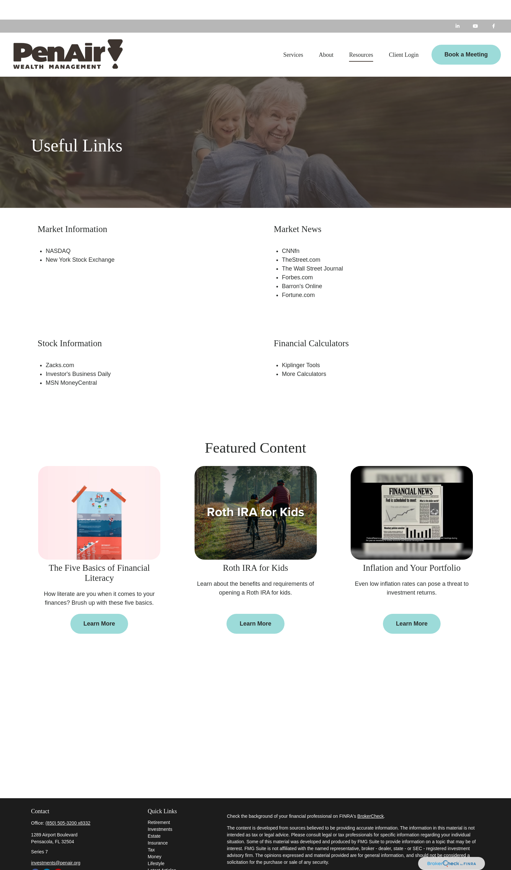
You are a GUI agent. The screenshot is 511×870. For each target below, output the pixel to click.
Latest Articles (162, 850)
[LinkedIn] (457, 6)
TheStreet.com (301, 240)
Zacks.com (60, 345)
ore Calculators (306, 354)
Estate (154, 816)
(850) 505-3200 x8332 (67, 803)
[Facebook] (493, 6)
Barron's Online (302, 266)
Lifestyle (156, 844)
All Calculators (162, 864)
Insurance (158, 823)
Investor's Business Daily (78, 354)
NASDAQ (58, 231)
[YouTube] (475, 6)
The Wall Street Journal (312, 249)
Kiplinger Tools (301, 345)
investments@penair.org (55, 843)
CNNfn (290, 231)
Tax (151, 830)
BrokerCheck (371, 796)
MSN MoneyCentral (71, 363)
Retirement (159, 802)
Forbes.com (297, 258)
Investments (160, 809)
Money (154, 837)
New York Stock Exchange (80, 240)
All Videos (158, 857)
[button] (293, 34)
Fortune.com (298, 275)
